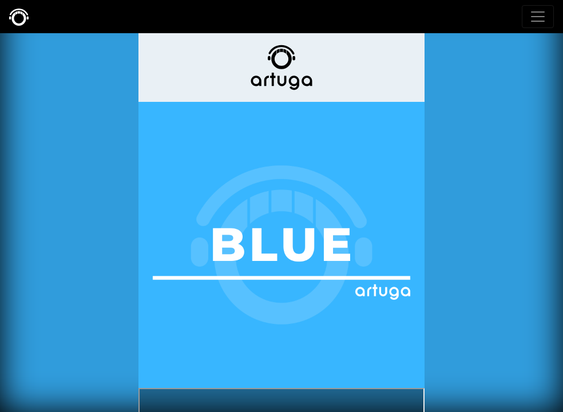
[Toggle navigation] (538, 16)
